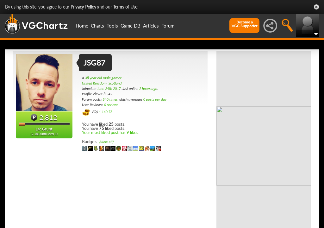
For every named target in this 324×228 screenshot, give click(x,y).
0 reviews (111, 105)
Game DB (130, 25)
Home (82, 25)
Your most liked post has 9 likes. (110, 132)
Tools (112, 25)
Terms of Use (125, 7)
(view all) (106, 142)
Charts (97, 25)
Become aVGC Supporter (244, 24)
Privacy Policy (83, 7)
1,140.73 (105, 112)
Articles (151, 25)
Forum (167, 25)
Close (316, 7)
